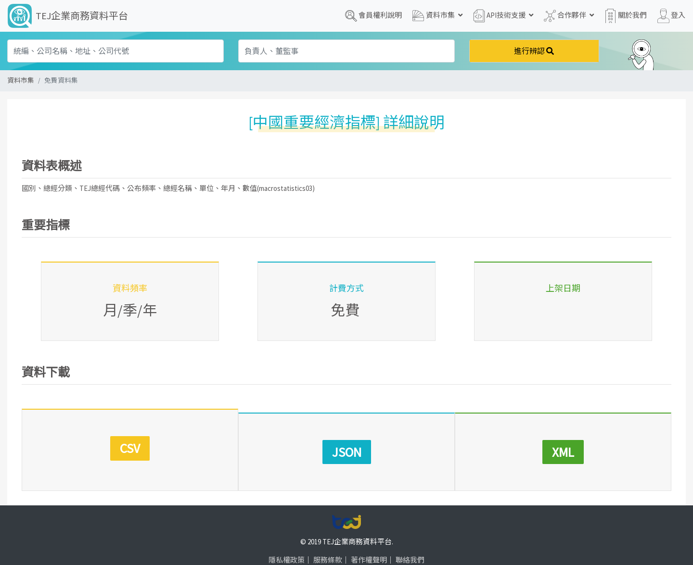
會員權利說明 (373, 16)
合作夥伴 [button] (569, 16)
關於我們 (625, 16)
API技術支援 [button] (503, 16)
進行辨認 (534, 51)
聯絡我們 (410, 542)
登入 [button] (671, 16)
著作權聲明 (369, 542)
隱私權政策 (287, 542)
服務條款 (327, 542)
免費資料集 (61, 80)
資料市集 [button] (437, 16)
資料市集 (20, 80)
